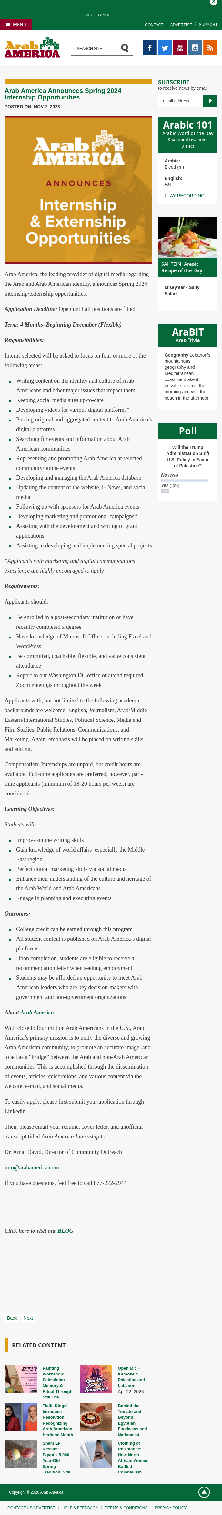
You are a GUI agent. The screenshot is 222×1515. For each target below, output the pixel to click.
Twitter (164, 43)
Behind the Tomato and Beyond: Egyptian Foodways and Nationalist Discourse (132, 1423)
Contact (154, 25)
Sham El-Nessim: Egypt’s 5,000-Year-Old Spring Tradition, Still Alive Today (57, 1460)
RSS (208, 43)
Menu (19, 24)
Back (12, 1318)
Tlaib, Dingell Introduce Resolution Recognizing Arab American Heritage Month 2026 (58, 1423)
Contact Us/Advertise (31, 1508)
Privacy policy (171, 1508)
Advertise (181, 25)
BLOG (66, 1231)
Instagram (195, 43)
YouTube (180, 43)
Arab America (37, 1012)
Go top (201, 1492)
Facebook (150, 43)
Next (28, 1318)
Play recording (185, 195)
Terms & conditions (126, 1508)
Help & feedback (80, 1508)
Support (208, 24)
